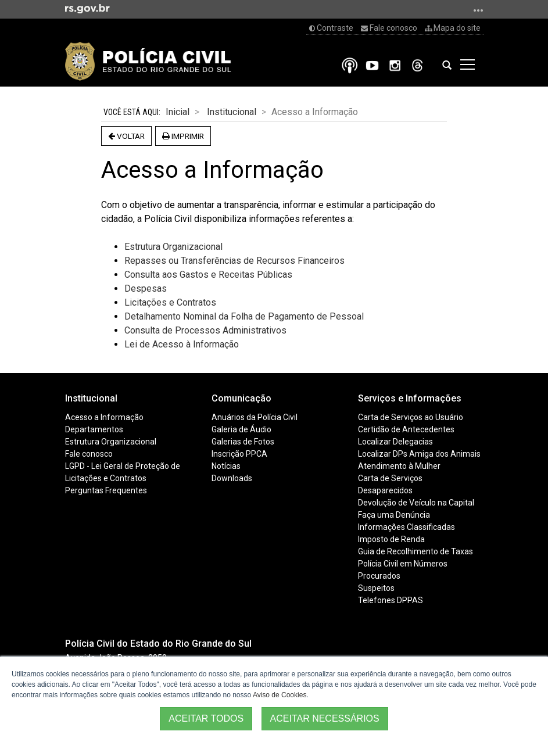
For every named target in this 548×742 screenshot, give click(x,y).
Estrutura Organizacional (173, 246)
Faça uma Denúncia (394, 514)
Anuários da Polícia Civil (255, 417)
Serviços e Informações (409, 398)
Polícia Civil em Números (402, 563)
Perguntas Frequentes (106, 490)
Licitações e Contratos (105, 478)
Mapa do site (453, 28)
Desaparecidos (385, 490)
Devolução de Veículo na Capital (416, 502)
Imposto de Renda (391, 539)
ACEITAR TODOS (206, 718)
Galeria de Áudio (241, 429)
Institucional (231, 111)
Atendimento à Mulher (399, 466)
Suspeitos (376, 588)
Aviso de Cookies (280, 695)
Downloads (232, 478)
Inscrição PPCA (239, 453)
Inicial (177, 111)
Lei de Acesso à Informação (181, 344)
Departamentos (94, 429)
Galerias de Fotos (243, 441)
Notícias (226, 466)
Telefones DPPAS (390, 600)
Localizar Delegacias (395, 441)
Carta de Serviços (390, 478)
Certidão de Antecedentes (406, 429)
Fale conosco (389, 28)
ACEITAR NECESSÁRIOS (324, 718)
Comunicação (241, 398)
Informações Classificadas (406, 527)
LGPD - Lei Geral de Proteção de (122, 466)
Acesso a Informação (104, 417)
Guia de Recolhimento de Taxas (415, 551)
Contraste (331, 28)
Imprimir (183, 136)
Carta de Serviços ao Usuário (410, 417)
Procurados (379, 575)
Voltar (126, 136)
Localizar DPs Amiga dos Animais (419, 453)
